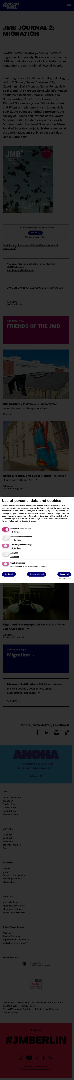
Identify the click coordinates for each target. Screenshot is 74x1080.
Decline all (9, 574)
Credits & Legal (28, 521)
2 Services (15, 532)
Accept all (64, 574)
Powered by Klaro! (65, 578)
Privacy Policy (8, 521)
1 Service (14, 556)
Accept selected (37, 574)
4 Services (15, 540)
